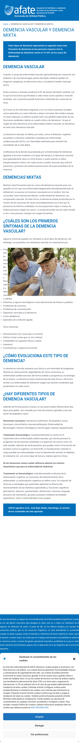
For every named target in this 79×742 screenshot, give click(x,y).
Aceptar (39, 716)
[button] (74, 658)
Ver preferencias (39, 734)
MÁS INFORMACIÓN (39, 707)
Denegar (39, 725)
